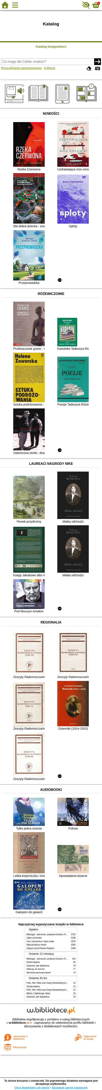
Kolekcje (49, 68)
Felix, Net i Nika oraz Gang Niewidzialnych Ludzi (49, 983)
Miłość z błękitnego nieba (38, 993)
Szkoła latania (33, 962)
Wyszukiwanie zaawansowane (21, 68)
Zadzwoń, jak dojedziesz (38, 966)
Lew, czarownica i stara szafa (40, 941)
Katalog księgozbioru (51, 46)
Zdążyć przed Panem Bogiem (40, 948)
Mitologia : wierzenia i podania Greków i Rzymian (49, 934)
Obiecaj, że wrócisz (35, 969)
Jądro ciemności (34, 938)
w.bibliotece (19, 1022)
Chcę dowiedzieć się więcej (31, 1087)
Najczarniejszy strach (36, 945)
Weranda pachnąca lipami (38, 972)
